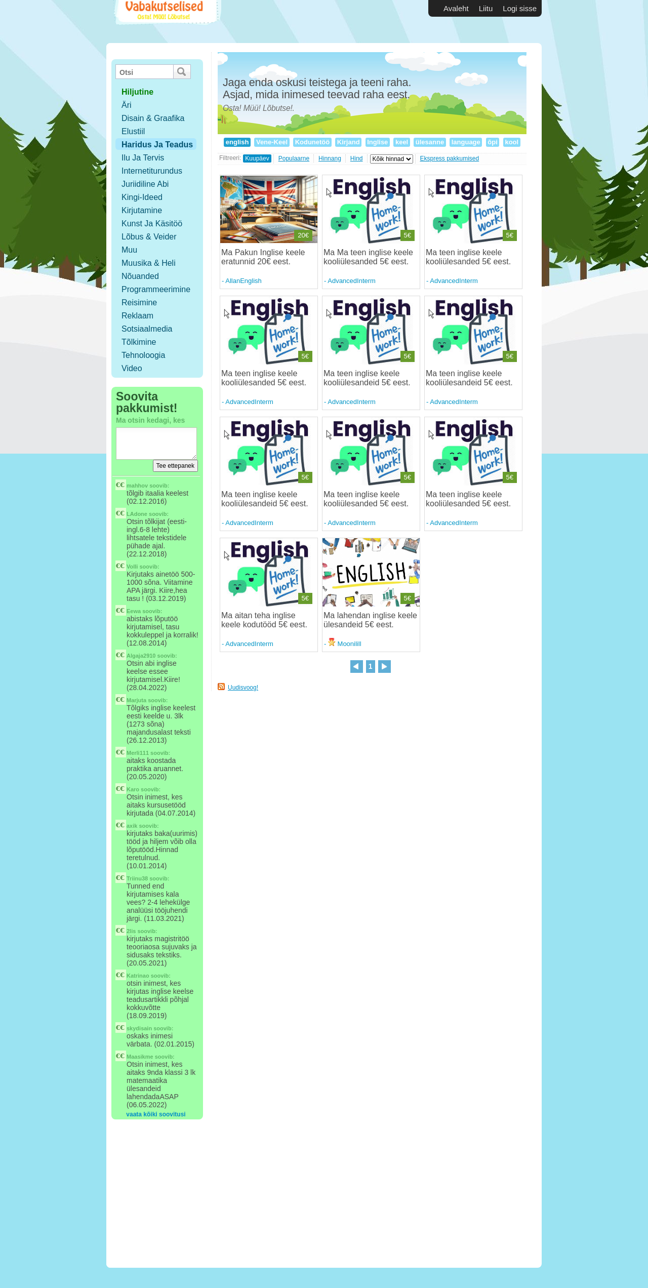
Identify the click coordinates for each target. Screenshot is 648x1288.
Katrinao (138, 976)
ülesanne (430, 142)
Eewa (134, 611)
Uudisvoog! (243, 687)
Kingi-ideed (142, 197)
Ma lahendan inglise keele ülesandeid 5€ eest (370, 620)
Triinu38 (137, 878)
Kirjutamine (142, 210)
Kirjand (348, 142)
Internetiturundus (152, 171)
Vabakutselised (166, 21)
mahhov (137, 485)
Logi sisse (520, 8)
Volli (132, 567)
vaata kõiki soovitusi (155, 1114)
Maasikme (140, 1057)
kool (511, 142)
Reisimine (139, 302)
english (237, 142)
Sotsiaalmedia (147, 329)
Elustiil (133, 131)
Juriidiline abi (145, 184)
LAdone (137, 514)
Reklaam (137, 315)
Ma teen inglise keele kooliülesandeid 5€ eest (365, 378)
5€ (407, 235)
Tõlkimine (139, 342)
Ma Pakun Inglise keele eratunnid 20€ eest (263, 257)
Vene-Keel (271, 142)
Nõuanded (140, 276)
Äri (127, 105)
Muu (129, 250)
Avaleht (456, 8)
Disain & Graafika (153, 118)
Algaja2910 (141, 656)
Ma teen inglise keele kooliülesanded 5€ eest (467, 257)
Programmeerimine (156, 289)
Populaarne (293, 158)
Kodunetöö (312, 142)
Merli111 (138, 753)
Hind (356, 158)
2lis (131, 931)
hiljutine (137, 92)
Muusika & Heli (149, 263)
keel (401, 142)
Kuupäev (257, 158)
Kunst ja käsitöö (152, 223)
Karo (133, 789)
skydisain (139, 1028)
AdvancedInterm (352, 281)
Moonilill (344, 644)
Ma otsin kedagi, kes (150, 420)
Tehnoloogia (143, 355)
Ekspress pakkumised (449, 158)
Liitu (486, 8)
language (466, 142)
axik (132, 826)
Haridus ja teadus (157, 144)
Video (132, 368)
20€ (303, 235)
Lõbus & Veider (149, 236)
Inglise (378, 142)
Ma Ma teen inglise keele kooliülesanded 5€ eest (368, 257)
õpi (493, 142)
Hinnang (329, 158)
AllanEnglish (243, 281)
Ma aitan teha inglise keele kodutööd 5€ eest (263, 620)
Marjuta (136, 700)
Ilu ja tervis (143, 157)
